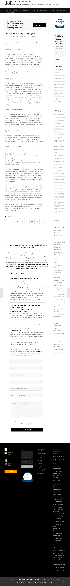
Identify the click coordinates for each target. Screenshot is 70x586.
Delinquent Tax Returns (58, 266)
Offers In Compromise (57, 329)
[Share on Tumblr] (27, 221)
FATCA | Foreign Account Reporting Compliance (59, 290)
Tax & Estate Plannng (59, 349)
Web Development (33, 582)
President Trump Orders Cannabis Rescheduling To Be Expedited (59, 94)
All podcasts (57, 220)
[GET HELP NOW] (39, 25)
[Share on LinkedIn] (22, 221)
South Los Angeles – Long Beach (42, 470)
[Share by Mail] (42, 221)
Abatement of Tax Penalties (58, 231)
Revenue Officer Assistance (58, 345)
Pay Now (13, 471)
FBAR (27, 36)
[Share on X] (12, 221)
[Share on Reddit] (37, 221)
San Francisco (40, 463)
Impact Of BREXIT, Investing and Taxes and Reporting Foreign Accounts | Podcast (59, 179)
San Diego (39, 460)
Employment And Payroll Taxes (58, 271)
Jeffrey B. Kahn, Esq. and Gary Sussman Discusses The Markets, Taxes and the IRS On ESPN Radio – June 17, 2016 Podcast (59, 196)
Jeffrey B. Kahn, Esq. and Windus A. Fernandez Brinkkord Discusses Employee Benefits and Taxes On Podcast (59, 187)
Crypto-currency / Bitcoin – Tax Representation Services (58, 255)
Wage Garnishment (59, 355)
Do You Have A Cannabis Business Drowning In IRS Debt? (59, 78)
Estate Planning (58, 277)
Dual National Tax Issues (20, 36)
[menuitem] (7, 4)
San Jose (39, 466)
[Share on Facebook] (7, 221)
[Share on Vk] (32, 221)
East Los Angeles (41, 453)
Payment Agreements (59, 333)
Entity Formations (58, 275)
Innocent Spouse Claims (58, 306)
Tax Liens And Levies (59, 352)
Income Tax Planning (59, 302)
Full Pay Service (58, 299)
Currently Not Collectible (57, 261)
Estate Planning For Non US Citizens (59, 281)
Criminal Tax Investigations (57, 248)
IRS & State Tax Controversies (58, 310)
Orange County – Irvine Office (41, 457)
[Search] (17, 12)
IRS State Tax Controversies (57, 324)
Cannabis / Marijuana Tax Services (59, 243)
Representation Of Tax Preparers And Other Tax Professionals (59, 339)
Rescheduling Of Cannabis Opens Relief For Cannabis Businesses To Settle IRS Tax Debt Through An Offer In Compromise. (59, 86)
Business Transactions (57, 239)
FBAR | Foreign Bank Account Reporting (59, 295)
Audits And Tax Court (59, 235)
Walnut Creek (40, 473)
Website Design (21, 582)
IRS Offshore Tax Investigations (58, 315)
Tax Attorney (34, 36)
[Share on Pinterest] (17, 221)
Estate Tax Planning (59, 285)
